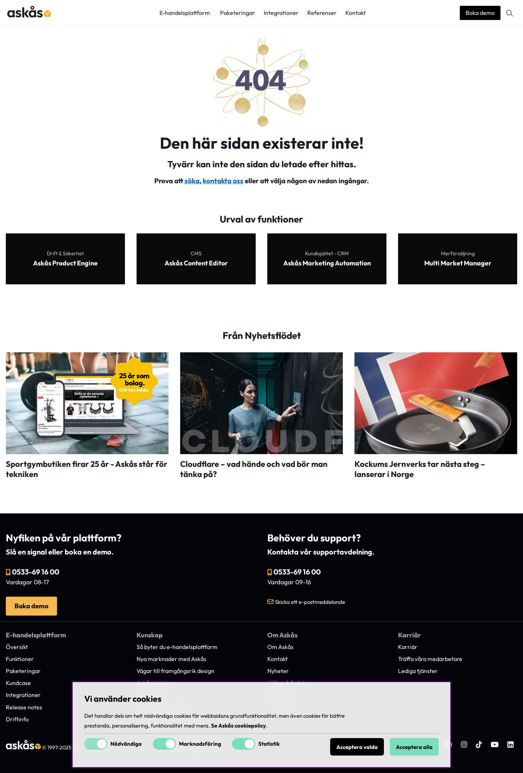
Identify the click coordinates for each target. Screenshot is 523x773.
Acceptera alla (414, 747)
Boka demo (480, 12)
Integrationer (281, 12)
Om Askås (280, 646)
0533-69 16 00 (35, 571)
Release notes (24, 707)
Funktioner (20, 658)
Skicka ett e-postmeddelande (310, 601)
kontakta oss (223, 180)
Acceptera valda (357, 747)
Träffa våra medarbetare (430, 658)
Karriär (407, 646)
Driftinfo (17, 719)
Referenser (322, 12)
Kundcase (18, 682)
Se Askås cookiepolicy (238, 725)
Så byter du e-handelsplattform (177, 646)
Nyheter (278, 670)
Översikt (17, 646)
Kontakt (355, 12)
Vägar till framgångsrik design (175, 670)
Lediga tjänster (418, 670)
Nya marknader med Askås (171, 658)
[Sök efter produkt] (509, 13)
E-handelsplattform (184, 12)
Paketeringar (237, 12)
